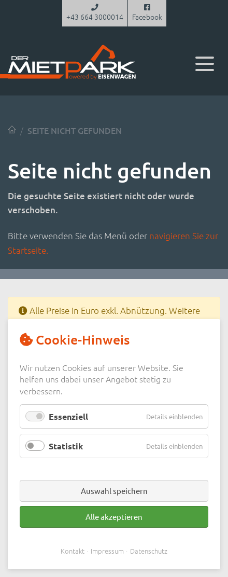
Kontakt (72, 551)
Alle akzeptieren (114, 516)
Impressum (107, 551)
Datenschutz (148, 551)
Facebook (147, 13)
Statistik (66, 446)
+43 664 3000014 (94, 13)
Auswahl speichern (114, 491)
